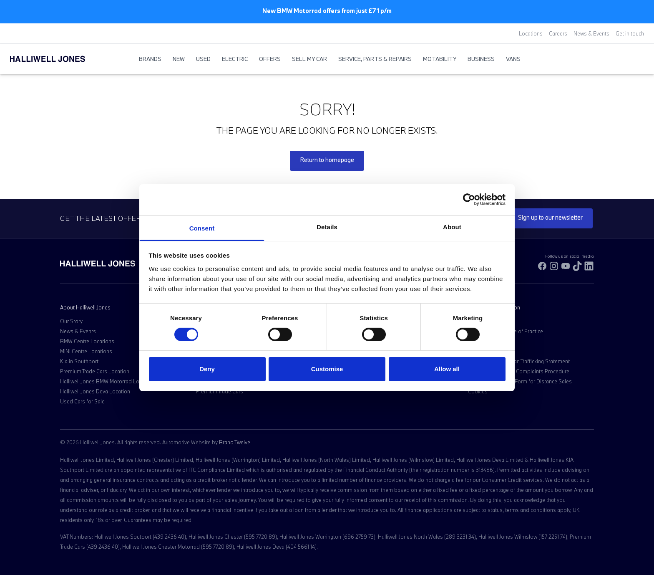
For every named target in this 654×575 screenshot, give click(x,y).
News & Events (591, 33)
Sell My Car (309, 59)
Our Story (71, 321)
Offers (270, 59)
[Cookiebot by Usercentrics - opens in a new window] (469, 199)
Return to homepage (327, 160)
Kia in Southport (79, 361)
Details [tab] (327, 226)
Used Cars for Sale (82, 401)
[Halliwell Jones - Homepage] (58, 59)
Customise (327, 368)
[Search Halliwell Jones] (623, 59)
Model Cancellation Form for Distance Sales (520, 381)
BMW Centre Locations (87, 341)
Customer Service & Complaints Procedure (518, 371)
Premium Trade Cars (219, 391)
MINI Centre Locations (86, 351)
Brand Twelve (234, 442)
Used (203, 59)
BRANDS (150, 59)
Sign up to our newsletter (550, 217)
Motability (439, 59)
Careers (558, 33)
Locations (531, 33)
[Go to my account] (631, 59)
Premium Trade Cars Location (94, 371)
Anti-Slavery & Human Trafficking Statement (519, 361)
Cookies (478, 391)
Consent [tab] (202, 227)
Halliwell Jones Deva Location (95, 391)
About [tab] (452, 226)
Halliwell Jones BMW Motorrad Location (107, 381)
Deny (207, 368)
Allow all (447, 368)
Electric (235, 59)
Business (481, 59)
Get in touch (630, 33)
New (179, 59)
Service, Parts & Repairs (375, 59)
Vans (513, 59)
